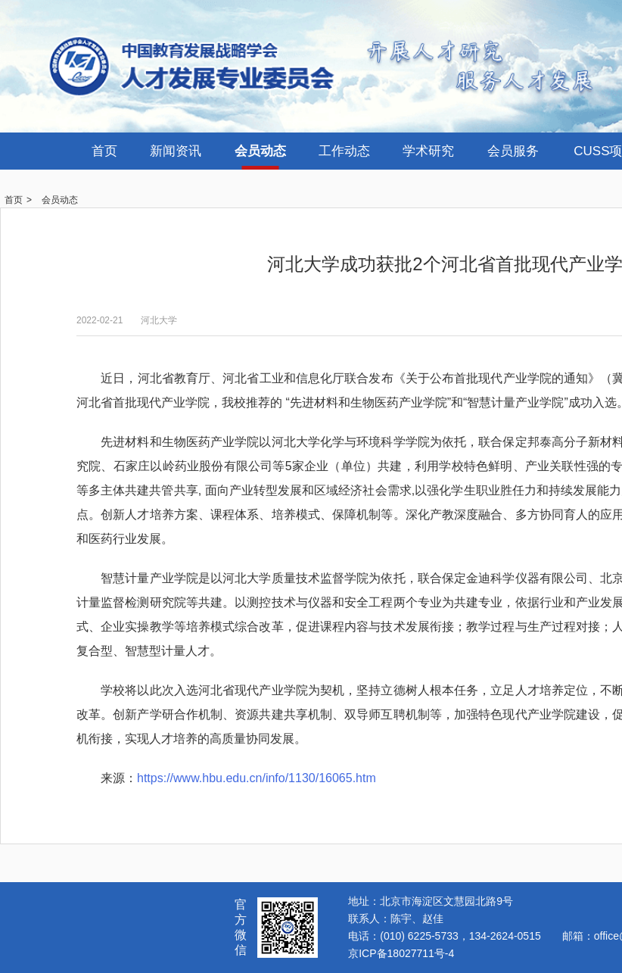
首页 (104, 151)
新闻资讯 (175, 151)
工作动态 (344, 151)
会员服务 (513, 151)
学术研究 (428, 151)
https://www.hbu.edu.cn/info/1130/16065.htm (256, 778)
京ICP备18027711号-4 (401, 953)
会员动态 (260, 151)
